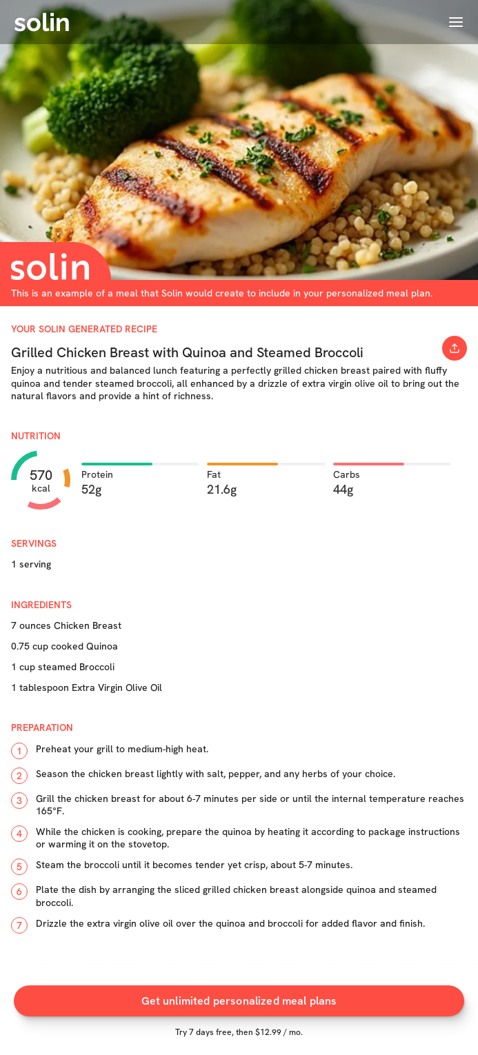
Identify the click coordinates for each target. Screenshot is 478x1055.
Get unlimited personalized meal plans (239, 1001)
